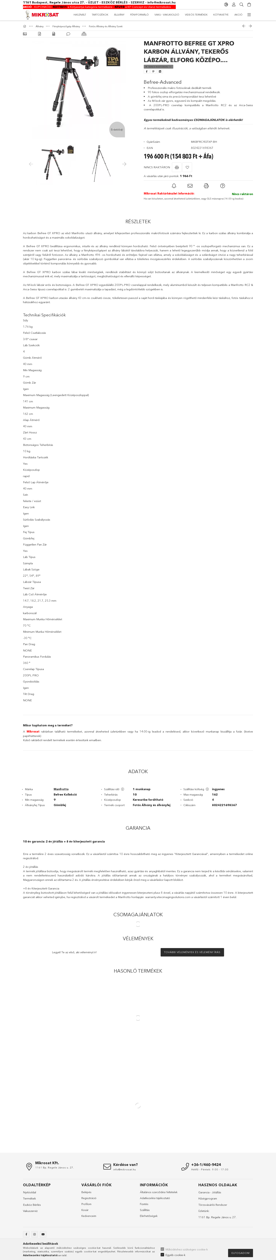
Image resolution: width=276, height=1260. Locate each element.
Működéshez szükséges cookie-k (186, 1249)
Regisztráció (88, 1198)
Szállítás (145, 1210)
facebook (26, 1234)
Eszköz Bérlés (32, 1205)
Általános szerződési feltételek (158, 1192)
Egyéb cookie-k (175, 1255)
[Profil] (234, 4)
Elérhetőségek (149, 1216)
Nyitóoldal (29, 1192)
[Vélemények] (68, 34)
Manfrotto (61, 789)
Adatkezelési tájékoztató (155, 1198)
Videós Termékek (119, 14)
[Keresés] (241, 4)
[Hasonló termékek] (84, 34)
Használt (236, 14)
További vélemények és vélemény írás (192, 952)
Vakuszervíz (30, 1211)
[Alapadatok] (25, 34)
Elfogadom (241, 1252)
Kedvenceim (88, 1216)
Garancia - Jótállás (209, 1192)
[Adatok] (53, 34)
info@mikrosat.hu (161, 2)
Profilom (86, 1204)
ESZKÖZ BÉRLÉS (115, 2)
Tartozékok (216, 14)
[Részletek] (39, 34)
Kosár (85, 1210)
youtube (43, 1234)
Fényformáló (176, 14)
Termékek (29, 1198)
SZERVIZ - (139, 2)
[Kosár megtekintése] (249, 4)
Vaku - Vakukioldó (149, 14)
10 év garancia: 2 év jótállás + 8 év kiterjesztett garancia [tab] (64, 841)
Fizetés (144, 1204)
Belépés (86, 1192)
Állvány (197, 14)
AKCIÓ (78, 14)
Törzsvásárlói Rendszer (212, 1205)
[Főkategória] (25, 26)
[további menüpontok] (249, 15)
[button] (177, 167)
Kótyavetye (95, 14)
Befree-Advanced (163, 82)
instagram (34, 1234)
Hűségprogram (207, 1198)
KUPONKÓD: (38, 7)
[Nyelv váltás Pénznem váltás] (226, 4)
